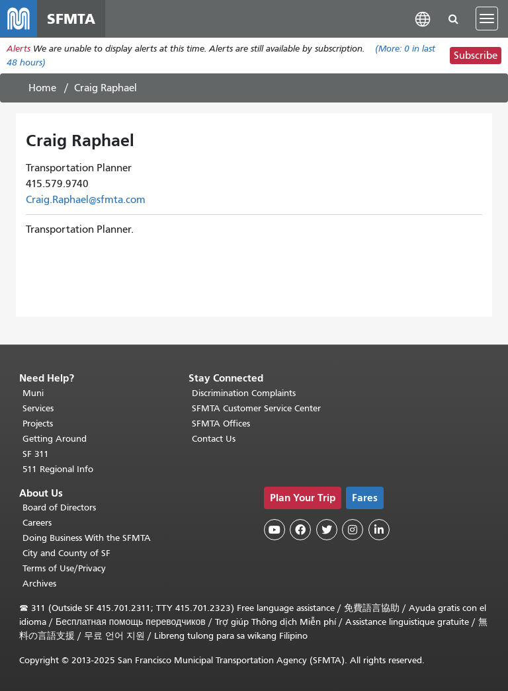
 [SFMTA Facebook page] (300, 529)
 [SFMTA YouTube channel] (274, 529)
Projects (37, 423)
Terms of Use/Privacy (64, 568)
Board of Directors (59, 507)
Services (38, 408)
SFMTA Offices (221, 423)
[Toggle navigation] (487, 18)
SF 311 (35, 454)
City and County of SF (66, 553)
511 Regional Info (57, 469)
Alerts (18, 48)
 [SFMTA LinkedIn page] (379, 529)
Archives (39, 583)
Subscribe (475, 55)
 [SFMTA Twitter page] (326, 529)
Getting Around (54, 438)
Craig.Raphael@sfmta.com (86, 200)
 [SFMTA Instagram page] (352, 529)
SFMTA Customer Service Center (256, 408)
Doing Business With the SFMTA (86, 538)
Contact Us (213, 438)
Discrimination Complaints (244, 393)
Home (42, 88)
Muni (33, 393)
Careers (37, 522)
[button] (423, 18)
